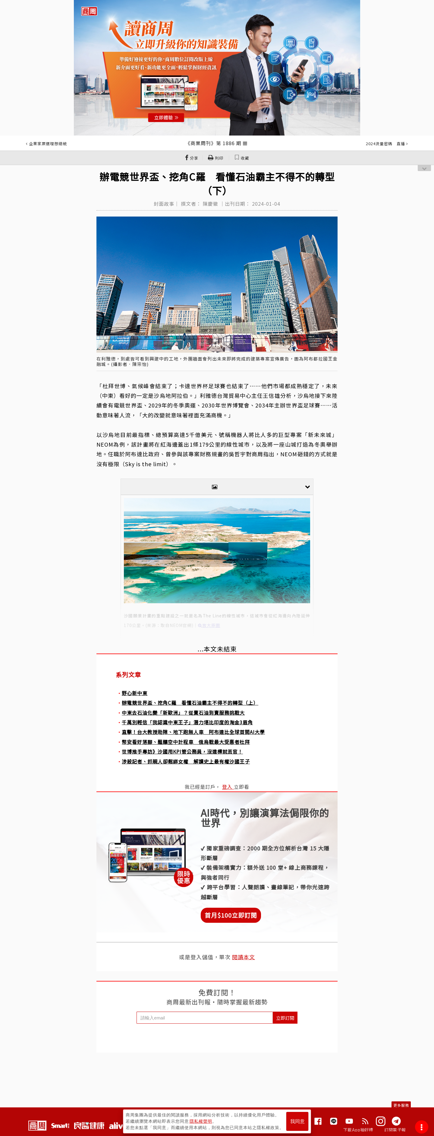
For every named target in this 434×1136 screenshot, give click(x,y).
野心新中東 (134, 693)
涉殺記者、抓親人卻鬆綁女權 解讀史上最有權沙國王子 (186, 761)
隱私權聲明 (201, 1121)
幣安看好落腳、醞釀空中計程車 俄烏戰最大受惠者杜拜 (186, 741)
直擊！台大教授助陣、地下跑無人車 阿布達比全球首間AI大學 (193, 731)
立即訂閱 (285, 1018)
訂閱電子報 (395, 1130)
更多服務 (401, 1105)
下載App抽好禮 (358, 1130)
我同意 (297, 1121)
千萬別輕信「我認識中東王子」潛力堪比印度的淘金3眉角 (187, 722)
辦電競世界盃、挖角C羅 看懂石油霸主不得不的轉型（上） (190, 702)
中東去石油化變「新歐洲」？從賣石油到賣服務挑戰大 (183, 712)
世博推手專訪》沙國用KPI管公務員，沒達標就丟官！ (182, 751)
